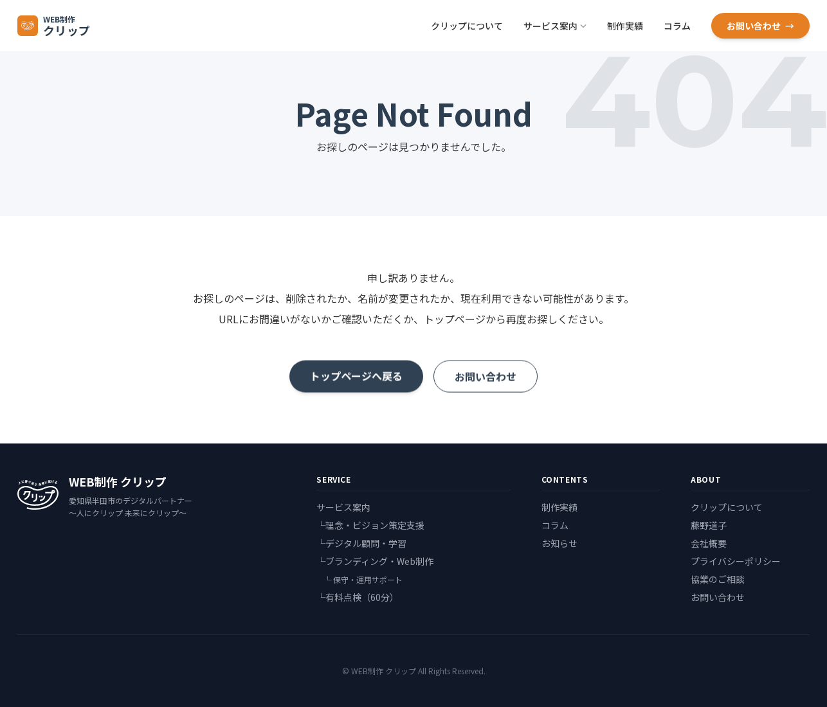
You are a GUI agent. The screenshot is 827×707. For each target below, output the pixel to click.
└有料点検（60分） (357, 597)
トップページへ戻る (356, 378)
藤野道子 (709, 525)
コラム (677, 25)
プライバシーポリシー (736, 561)
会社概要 (709, 543)
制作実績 (625, 25)
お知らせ (559, 543)
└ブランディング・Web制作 (374, 561)
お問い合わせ (760, 25)
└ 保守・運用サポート (362, 579)
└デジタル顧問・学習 (361, 543)
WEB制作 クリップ (118, 481)
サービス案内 (554, 25)
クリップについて (467, 25)
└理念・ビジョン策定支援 (370, 525)
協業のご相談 (718, 579)
